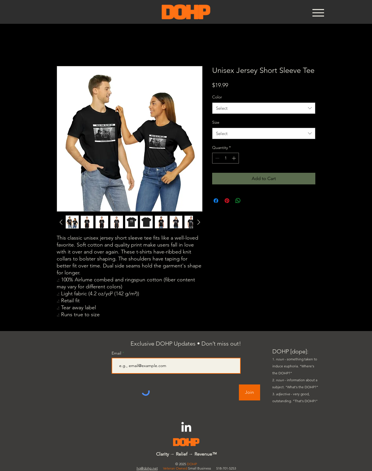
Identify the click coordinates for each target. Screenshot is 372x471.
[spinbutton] (225, 158)
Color (217, 97)
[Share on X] (249, 200)
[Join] (249, 392)
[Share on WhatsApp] (238, 200)
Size (215, 122)
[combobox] (263, 108)
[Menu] (318, 12)
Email (117, 353)
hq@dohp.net (147, 468)
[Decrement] (216, 158)
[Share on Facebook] (215, 200)
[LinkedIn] (186, 428)
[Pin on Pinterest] (226, 200)
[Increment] (234, 158)
